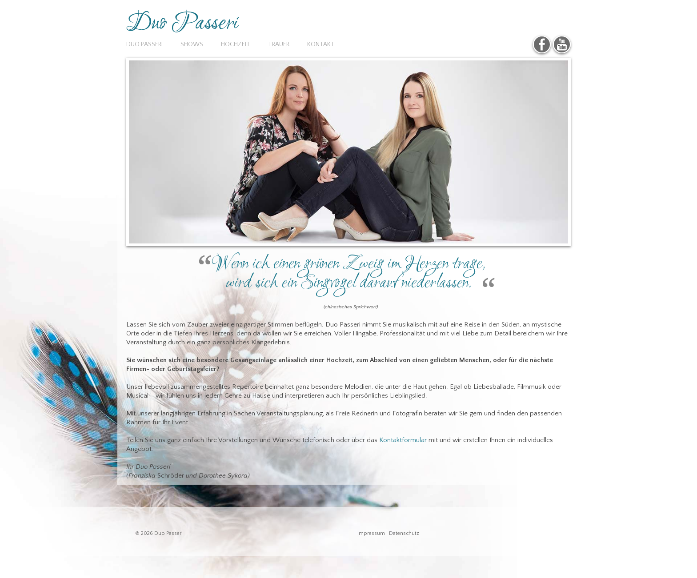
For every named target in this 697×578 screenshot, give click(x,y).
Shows (191, 44)
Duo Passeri (144, 44)
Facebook (542, 44)
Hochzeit (235, 44)
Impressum (371, 533)
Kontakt (321, 44)
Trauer (278, 44)
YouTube (562, 44)
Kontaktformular (403, 440)
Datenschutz (404, 533)
